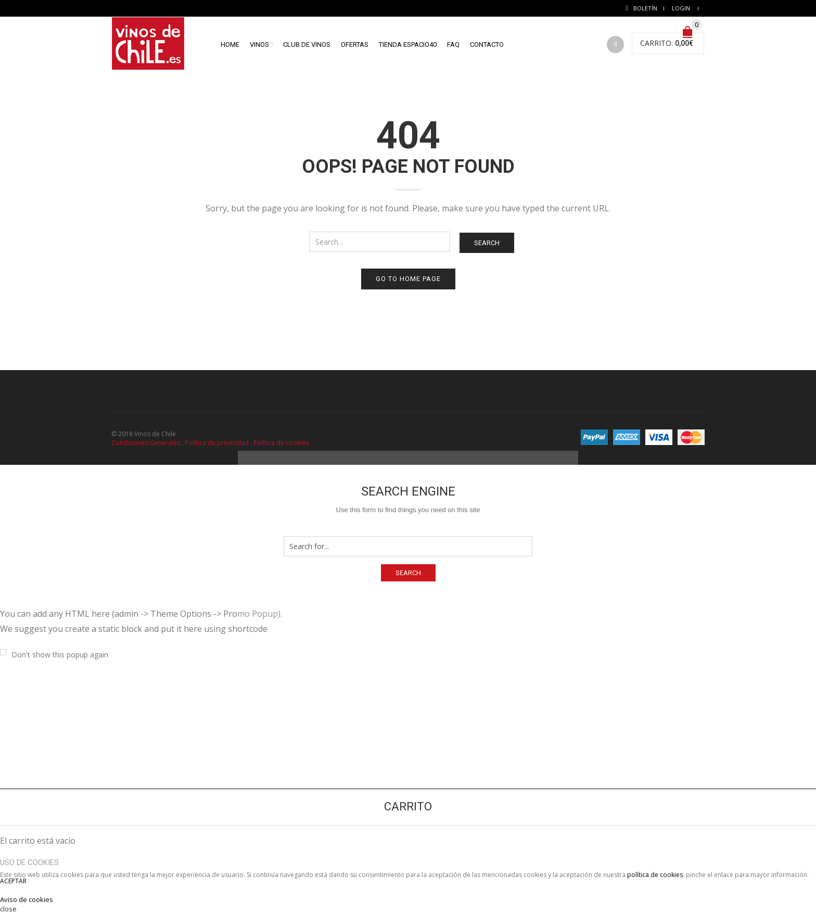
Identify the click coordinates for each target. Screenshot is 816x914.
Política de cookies (281, 442)
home (230, 44)
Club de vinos (306, 44)
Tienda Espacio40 (408, 44)
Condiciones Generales (145, 442)
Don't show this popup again (59, 654)
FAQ (453, 44)
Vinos (259, 44)
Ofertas (354, 44)
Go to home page (408, 279)
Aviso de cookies (26, 899)
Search (487, 243)
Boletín (645, 8)
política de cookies (655, 874)
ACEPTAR (13, 881)
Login (681, 8)
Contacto (487, 44)
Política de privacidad (217, 442)
